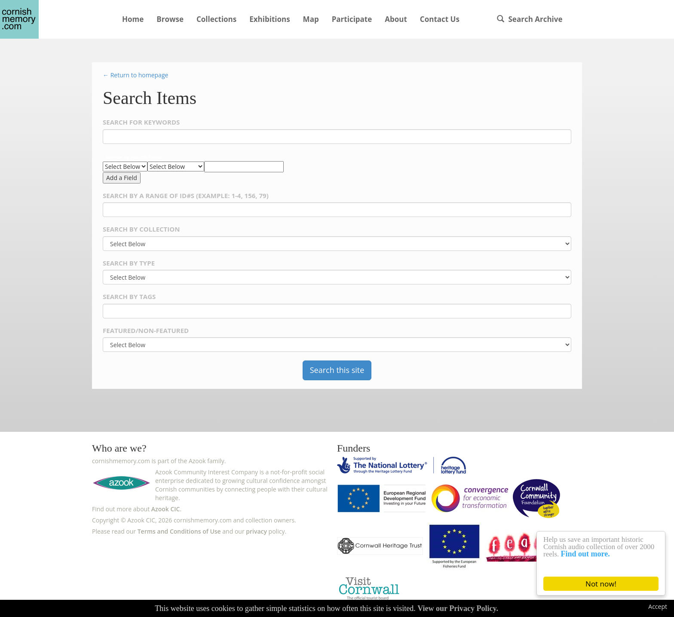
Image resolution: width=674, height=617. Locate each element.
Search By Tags (129, 296)
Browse (170, 19)
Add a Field (121, 178)
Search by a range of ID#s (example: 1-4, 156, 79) (186, 195)
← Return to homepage (135, 75)
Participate (352, 19)
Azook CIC (165, 509)
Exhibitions (269, 19)
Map (311, 19)
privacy (256, 531)
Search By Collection (141, 229)
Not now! (600, 584)
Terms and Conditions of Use (179, 531)
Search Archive (529, 19)
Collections (216, 19)
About (396, 19)
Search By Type (129, 263)
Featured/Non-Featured (146, 330)
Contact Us (440, 19)
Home (133, 19)
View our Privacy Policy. (457, 608)
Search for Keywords (141, 122)
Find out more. (585, 554)
